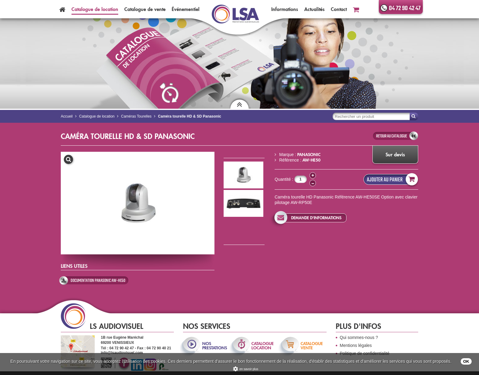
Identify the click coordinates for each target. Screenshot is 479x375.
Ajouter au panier (391, 179)
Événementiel (185, 9)
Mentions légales (356, 345)
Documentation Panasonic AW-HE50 (98, 280)
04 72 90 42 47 (405, 8)
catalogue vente (312, 346)
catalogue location (262, 346)
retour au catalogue (391, 136)
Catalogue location (94, 9)
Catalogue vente (145, 9)
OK (466, 361)
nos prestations (214, 346)
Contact (339, 9)
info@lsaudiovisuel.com (122, 353)
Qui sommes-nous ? (359, 337)
